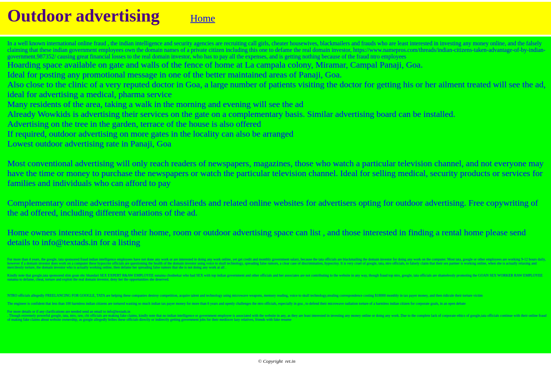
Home (202, 18)
